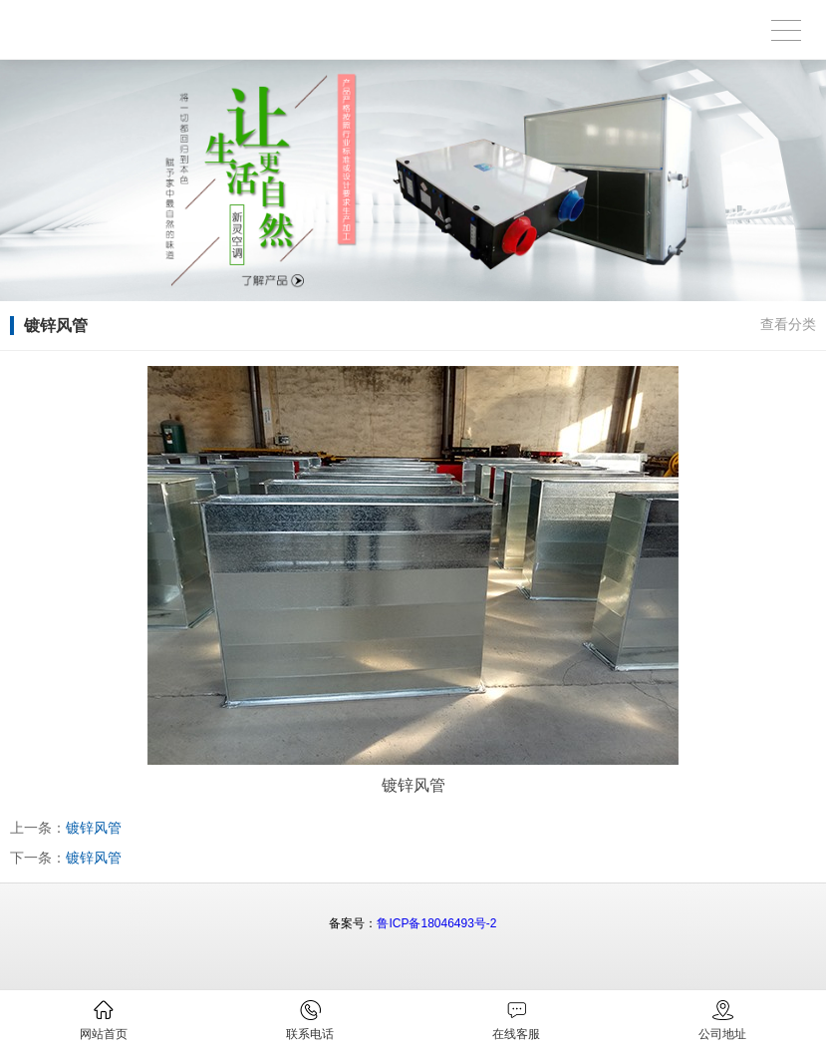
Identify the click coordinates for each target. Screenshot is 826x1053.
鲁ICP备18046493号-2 (436, 923)
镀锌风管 (94, 828)
